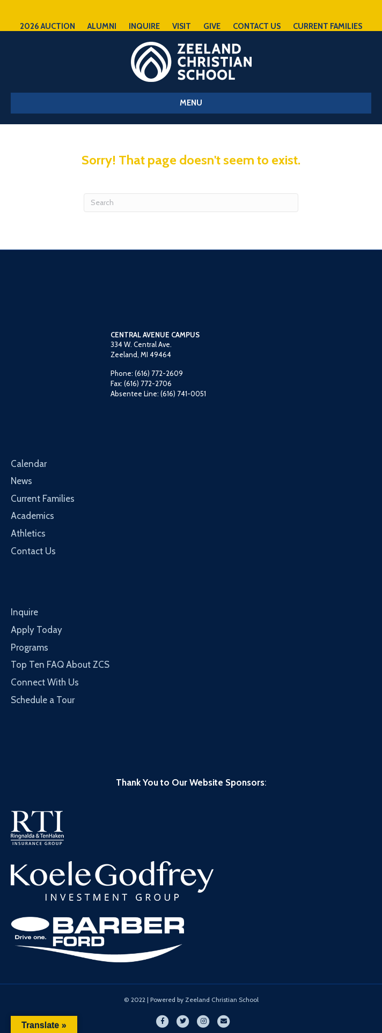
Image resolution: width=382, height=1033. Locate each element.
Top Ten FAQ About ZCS (60, 664)
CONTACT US (257, 26)
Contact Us (33, 551)
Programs (29, 647)
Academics (32, 515)
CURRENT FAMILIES (327, 26)
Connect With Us (45, 682)
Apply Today (36, 629)
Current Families (43, 498)
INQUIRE (144, 26)
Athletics (28, 533)
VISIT (181, 26)
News (21, 481)
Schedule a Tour (43, 700)
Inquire (24, 612)
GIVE (212, 26)
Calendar (29, 463)
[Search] (191, 202)
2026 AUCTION (47, 26)
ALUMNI (101, 26)
